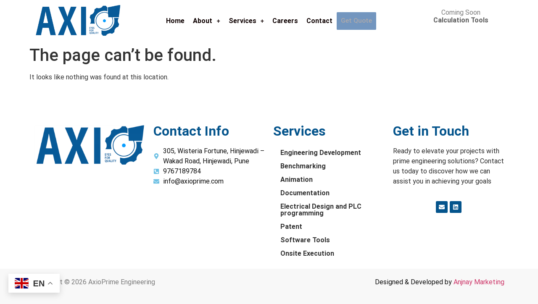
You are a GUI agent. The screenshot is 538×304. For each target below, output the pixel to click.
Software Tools (305, 240)
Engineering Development (320, 153)
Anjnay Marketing (479, 282)
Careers (285, 21)
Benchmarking (303, 166)
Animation (296, 179)
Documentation (305, 193)
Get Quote (356, 21)
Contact (320, 21)
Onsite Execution (307, 253)
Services (246, 21)
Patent (291, 227)
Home (175, 21)
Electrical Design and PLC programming (320, 209)
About (206, 21)
